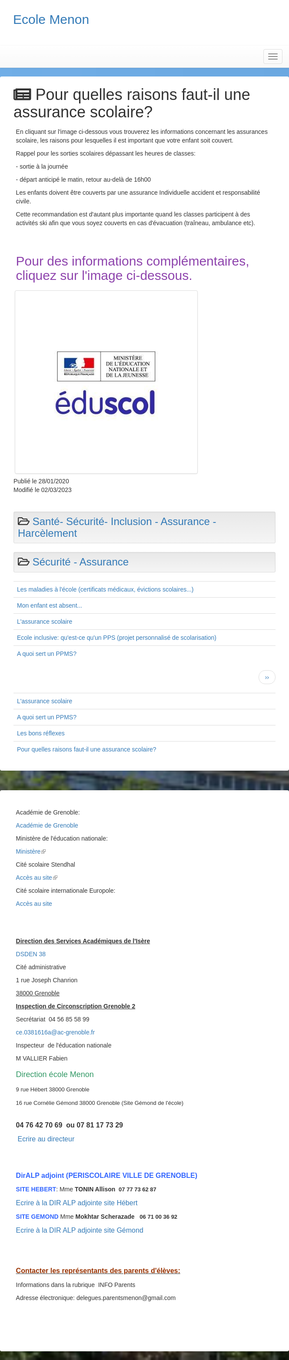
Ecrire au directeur (45, 1139)
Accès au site (36, 877)
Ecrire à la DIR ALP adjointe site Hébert (77, 1203)
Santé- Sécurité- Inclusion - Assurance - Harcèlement (117, 527)
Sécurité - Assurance (81, 562)
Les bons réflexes (41, 733)
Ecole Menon (51, 19)
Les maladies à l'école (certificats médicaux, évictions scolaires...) (105, 589)
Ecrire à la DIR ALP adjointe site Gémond (79, 1230)
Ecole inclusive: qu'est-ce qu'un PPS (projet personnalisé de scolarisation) (116, 637)
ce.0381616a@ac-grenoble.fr (55, 1032)
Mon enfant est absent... (49, 605)
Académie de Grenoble (47, 825)
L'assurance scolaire (44, 621)
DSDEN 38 (31, 954)
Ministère (31, 851)
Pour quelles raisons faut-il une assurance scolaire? (86, 749)
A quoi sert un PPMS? (46, 653)
